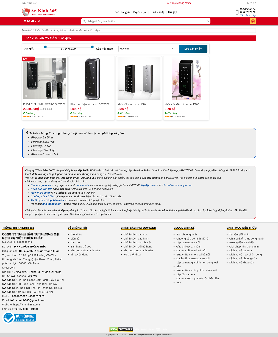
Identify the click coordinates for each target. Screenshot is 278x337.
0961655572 (247, 8)
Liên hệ (251, 2)
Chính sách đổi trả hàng (138, 246)
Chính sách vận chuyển (138, 242)
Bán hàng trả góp (81, 246)
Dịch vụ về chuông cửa (243, 258)
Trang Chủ (27, 30)
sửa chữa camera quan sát (177, 185)
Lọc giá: (29, 48)
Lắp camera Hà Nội (188, 242)
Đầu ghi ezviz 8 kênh (188, 246)
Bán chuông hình (186, 234)
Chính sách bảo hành (136, 238)
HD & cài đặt (157, 12)
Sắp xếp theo (104, 48)
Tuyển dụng (140, 12)
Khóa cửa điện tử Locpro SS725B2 (90, 104)
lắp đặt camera (149, 185)
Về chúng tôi (122, 12)
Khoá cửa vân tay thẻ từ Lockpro (84, 30)
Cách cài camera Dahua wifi (193, 258)
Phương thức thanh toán (85, 250)
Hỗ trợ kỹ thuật (132, 254)
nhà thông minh (51, 203)
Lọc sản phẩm (193, 48)
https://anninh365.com (26, 304)
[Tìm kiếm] (84, 21)
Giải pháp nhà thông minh (244, 246)
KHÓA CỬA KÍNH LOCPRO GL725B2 (44, 104)
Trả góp (172, 11)
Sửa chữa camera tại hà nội (193, 254)
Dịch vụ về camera (240, 250)
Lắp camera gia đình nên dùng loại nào (197, 264)
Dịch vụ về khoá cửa (241, 262)
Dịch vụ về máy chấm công (245, 254)
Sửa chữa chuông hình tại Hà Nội (196, 270)
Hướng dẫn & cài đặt (241, 242)
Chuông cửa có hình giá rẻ (192, 238)
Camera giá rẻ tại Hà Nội (191, 250)
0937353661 (167, 335)
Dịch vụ (75, 242)
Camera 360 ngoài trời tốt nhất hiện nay (197, 280)
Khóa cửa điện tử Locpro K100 (182, 104)
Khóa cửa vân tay (41, 189)
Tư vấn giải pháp (239, 234)
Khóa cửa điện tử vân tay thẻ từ (50, 30)
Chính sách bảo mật (136, 234)
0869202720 (247, 12)
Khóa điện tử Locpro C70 (132, 104)
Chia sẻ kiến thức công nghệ (246, 238)
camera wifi (82, 185)
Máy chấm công (40, 192)
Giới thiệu (76, 234)
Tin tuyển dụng (79, 254)
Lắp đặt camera (185, 274)
